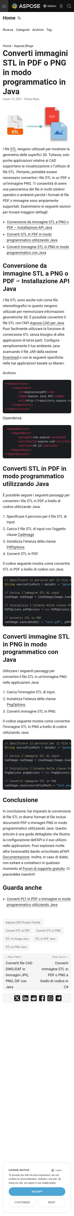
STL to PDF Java (45, 938)
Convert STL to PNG (48, 930)
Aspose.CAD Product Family (23, 922)
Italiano (49, 6)
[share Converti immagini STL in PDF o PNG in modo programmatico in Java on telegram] (59, 999)
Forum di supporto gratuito (43, 868)
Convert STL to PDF (18, 930)
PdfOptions (15, 547)
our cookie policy (46, 1183)
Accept (37, 1191)
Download (11, 357)
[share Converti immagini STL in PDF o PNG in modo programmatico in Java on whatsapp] (50, 999)
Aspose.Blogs (23, 46)
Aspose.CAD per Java (47, 323)
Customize (22, 1202)
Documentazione (16, 857)
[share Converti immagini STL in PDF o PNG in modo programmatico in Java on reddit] (34, 999)
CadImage (26, 534)
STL (13, 149)
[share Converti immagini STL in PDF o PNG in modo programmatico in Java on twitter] (17, 999)
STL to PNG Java (16, 947)
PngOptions (16, 704)
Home (9, 18)
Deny (51, 1202)
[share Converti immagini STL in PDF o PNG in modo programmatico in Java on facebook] (42, 999)
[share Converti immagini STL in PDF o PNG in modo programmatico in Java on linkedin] (25, 999)
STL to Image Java (17, 938)
